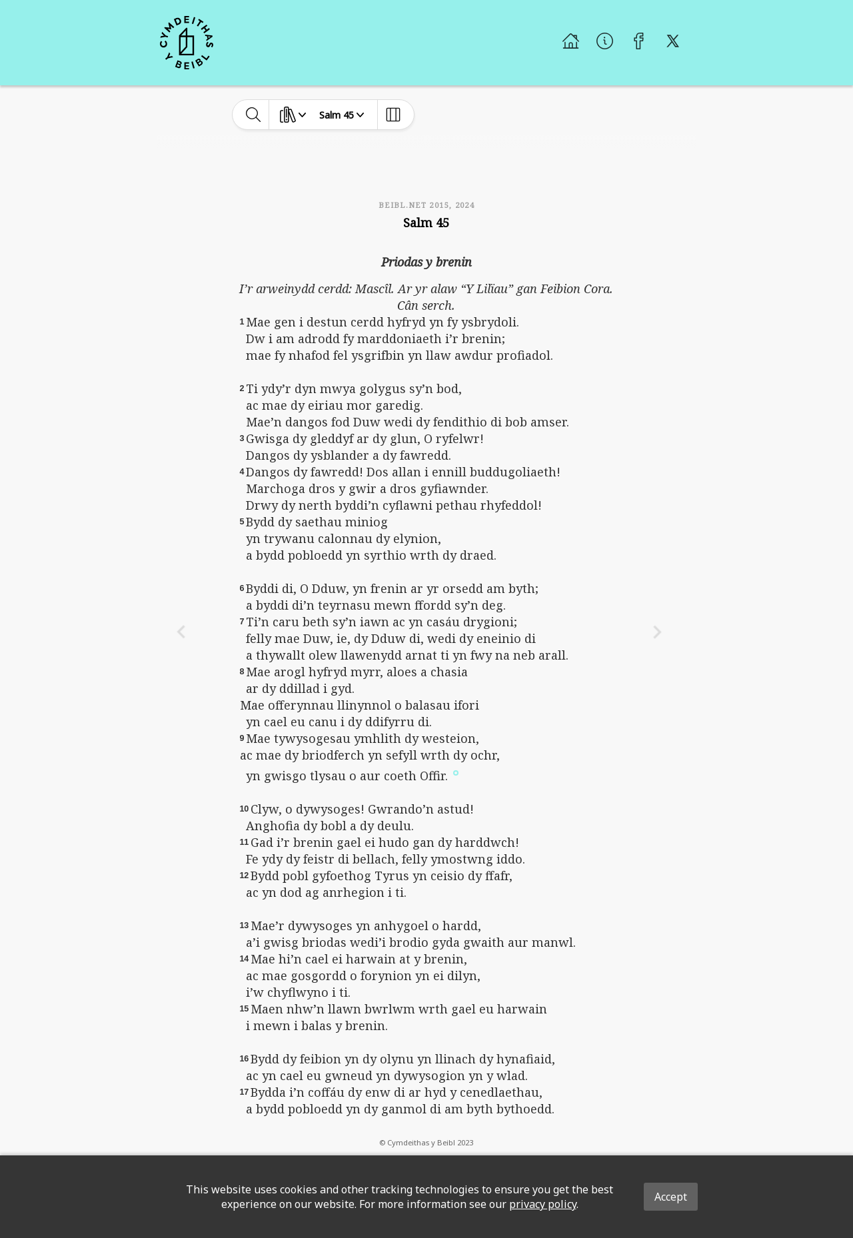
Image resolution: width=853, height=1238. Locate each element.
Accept (670, 1196)
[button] (456, 771)
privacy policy (542, 1204)
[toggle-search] (253, 114)
